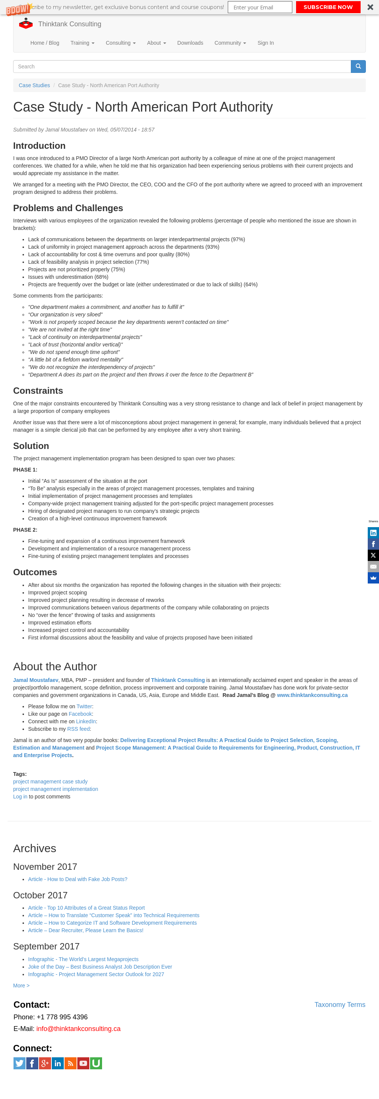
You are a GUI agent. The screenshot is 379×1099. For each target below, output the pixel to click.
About (156, 43)
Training (83, 43)
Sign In (265, 43)
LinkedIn (86, 721)
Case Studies (34, 85)
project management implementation (55, 789)
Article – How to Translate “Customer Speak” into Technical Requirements (114, 915)
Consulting (121, 43)
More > (21, 986)
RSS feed (78, 729)
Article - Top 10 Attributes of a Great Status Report (86, 908)
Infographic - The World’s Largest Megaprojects (83, 959)
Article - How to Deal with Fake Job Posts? (78, 879)
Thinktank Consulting (69, 24)
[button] (189, 7)
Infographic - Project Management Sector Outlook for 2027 (96, 974)
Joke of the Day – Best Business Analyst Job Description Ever (100, 967)
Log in (20, 797)
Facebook (80, 714)
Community (231, 43)
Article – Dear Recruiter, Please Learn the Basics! (85, 930)
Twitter (84, 706)
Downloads (190, 43)
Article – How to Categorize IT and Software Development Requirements (112, 923)
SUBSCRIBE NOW (328, 7)
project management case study (50, 782)
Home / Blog (44, 43)
